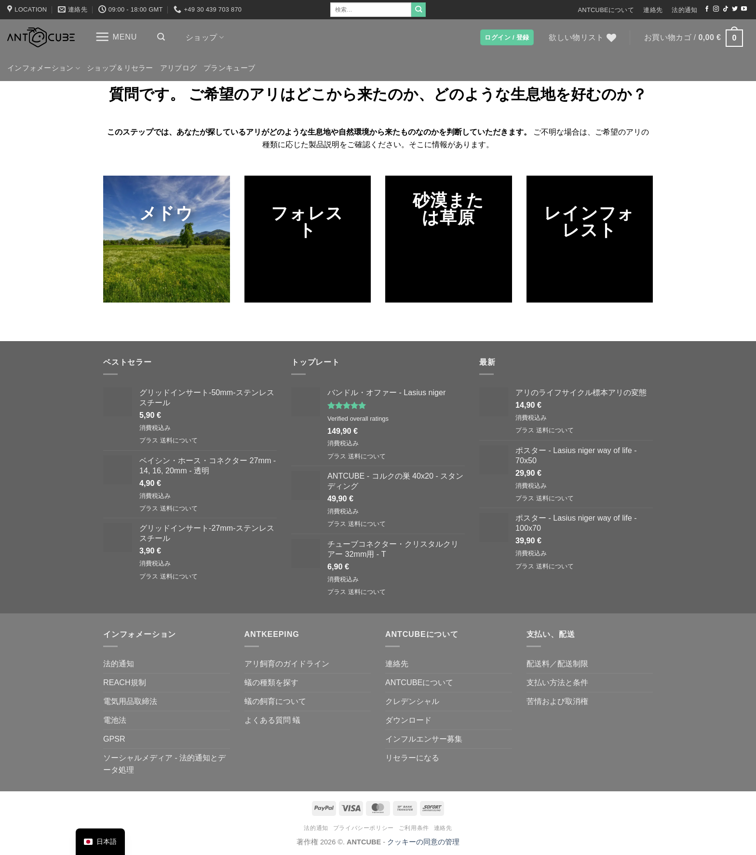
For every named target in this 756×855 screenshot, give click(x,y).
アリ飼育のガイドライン (286, 663)
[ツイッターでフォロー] (735, 9)
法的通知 (684, 10)
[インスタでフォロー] (716, 9)
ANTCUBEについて (606, 10)
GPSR (114, 738)
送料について (179, 440)
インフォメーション (43, 68)
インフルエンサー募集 (423, 738)
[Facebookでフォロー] (707, 9)
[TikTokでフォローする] (726, 9)
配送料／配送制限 (557, 663)
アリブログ (178, 68)
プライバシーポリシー (363, 828)
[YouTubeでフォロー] (744, 9)
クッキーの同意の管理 (423, 842)
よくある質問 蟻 (272, 720)
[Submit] (418, 9)
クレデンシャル (412, 701)
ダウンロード (408, 720)
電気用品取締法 (130, 701)
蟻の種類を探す (271, 682)
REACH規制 (124, 682)
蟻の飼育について (275, 701)
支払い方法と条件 (557, 682)
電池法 (114, 720)
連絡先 (652, 10)
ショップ (205, 37)
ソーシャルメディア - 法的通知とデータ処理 (164, 763)
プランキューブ (229, 68)
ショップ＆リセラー (120, 68)
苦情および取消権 (557, 701)
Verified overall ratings (358, 418)
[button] (116, 37)
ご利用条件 (414, 828)
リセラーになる (412, 757)
